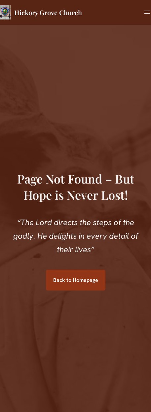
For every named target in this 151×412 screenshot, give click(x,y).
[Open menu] (147, 12)
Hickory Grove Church (48, 12)
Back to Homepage (75, 280)
